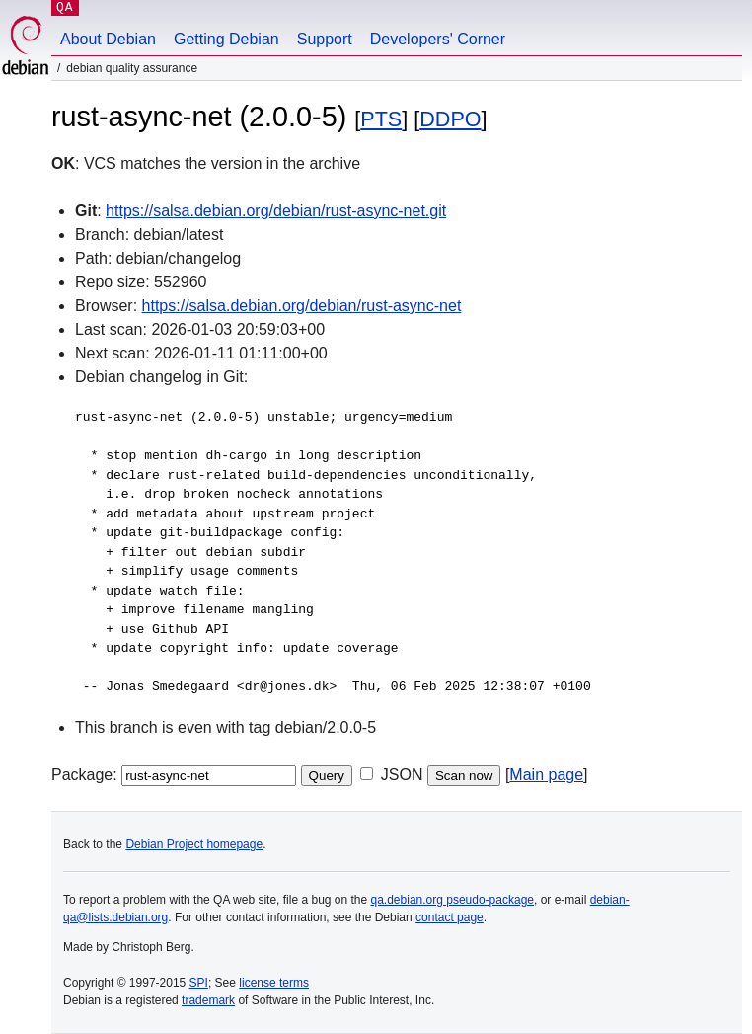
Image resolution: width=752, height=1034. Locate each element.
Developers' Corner (437, 39)
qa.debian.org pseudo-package (452, 900)
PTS (381, 119)
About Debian (108, 39)
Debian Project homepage (194, 844)
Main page (546, 774)
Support (324, 39)
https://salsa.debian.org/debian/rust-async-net (302, 305)
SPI (198, 983)
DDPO (450, 119)
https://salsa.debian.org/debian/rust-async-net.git (276, 210)
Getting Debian (226, 39)
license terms (274, 983)
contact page (449, 917)
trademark (208, 1000)
